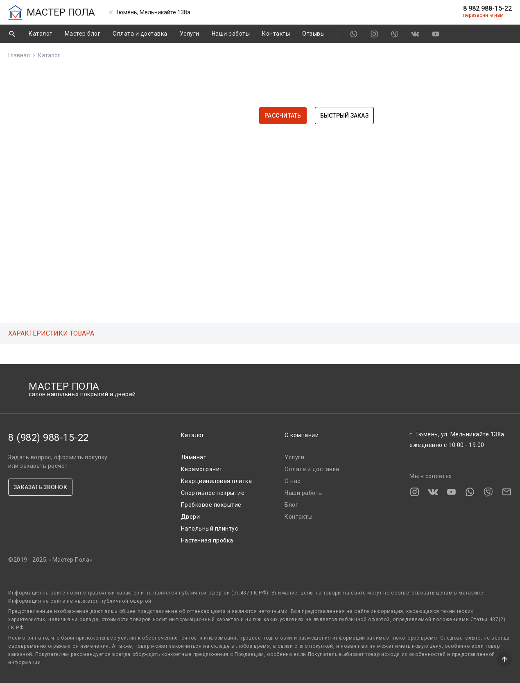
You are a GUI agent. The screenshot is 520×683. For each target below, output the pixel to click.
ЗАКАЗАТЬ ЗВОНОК (40, 487)
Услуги (189, 33)
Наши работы (231, 33)
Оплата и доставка (140, 33)
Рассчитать (283, 115)
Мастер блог (83, 33)
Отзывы (313, 33)
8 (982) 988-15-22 (48, 437)
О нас (293, 481)
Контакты (276, 33)
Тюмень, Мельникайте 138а (148, 12)
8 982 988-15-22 (487, 8)
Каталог (40, 33)
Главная (19, 55)
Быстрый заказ (344, 115)
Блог (291, 504)
